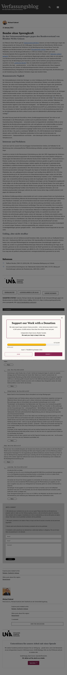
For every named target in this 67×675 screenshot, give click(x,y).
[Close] (62, 318)
